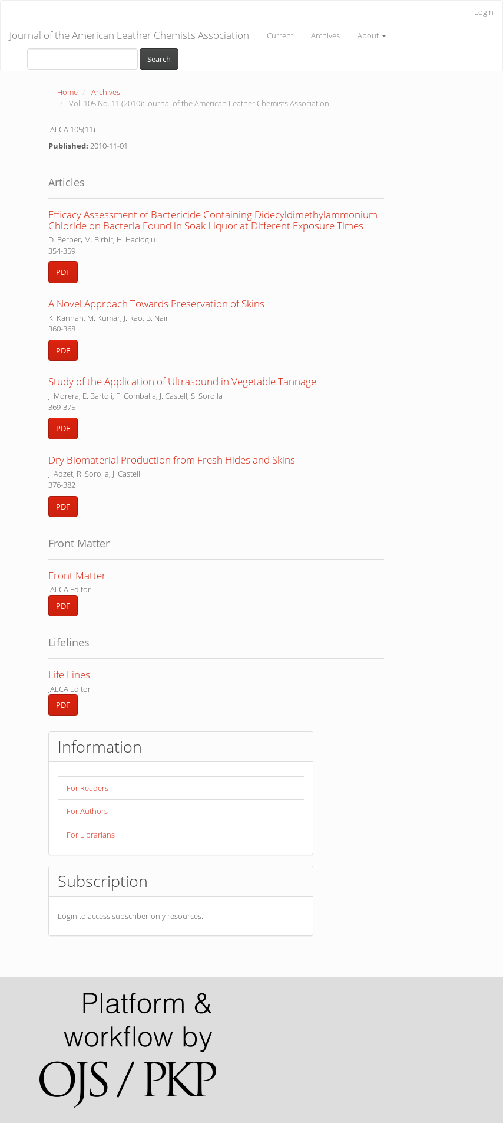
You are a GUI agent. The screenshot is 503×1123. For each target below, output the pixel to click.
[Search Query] (82, 59)
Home (67, 92)
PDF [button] (63, 272)
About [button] (372, 35)
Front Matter (77, 575)
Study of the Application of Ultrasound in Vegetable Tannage (182, 381)
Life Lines (69, 674)
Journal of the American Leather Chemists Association (129, 35)
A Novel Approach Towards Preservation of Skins (156, 303)
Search (159, 59)
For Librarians (91, 834)
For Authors (87, 811)
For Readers (87, 788)
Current (280, 35)
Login (484, 11)
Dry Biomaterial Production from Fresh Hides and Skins (171, 460)
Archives (325, 35)
